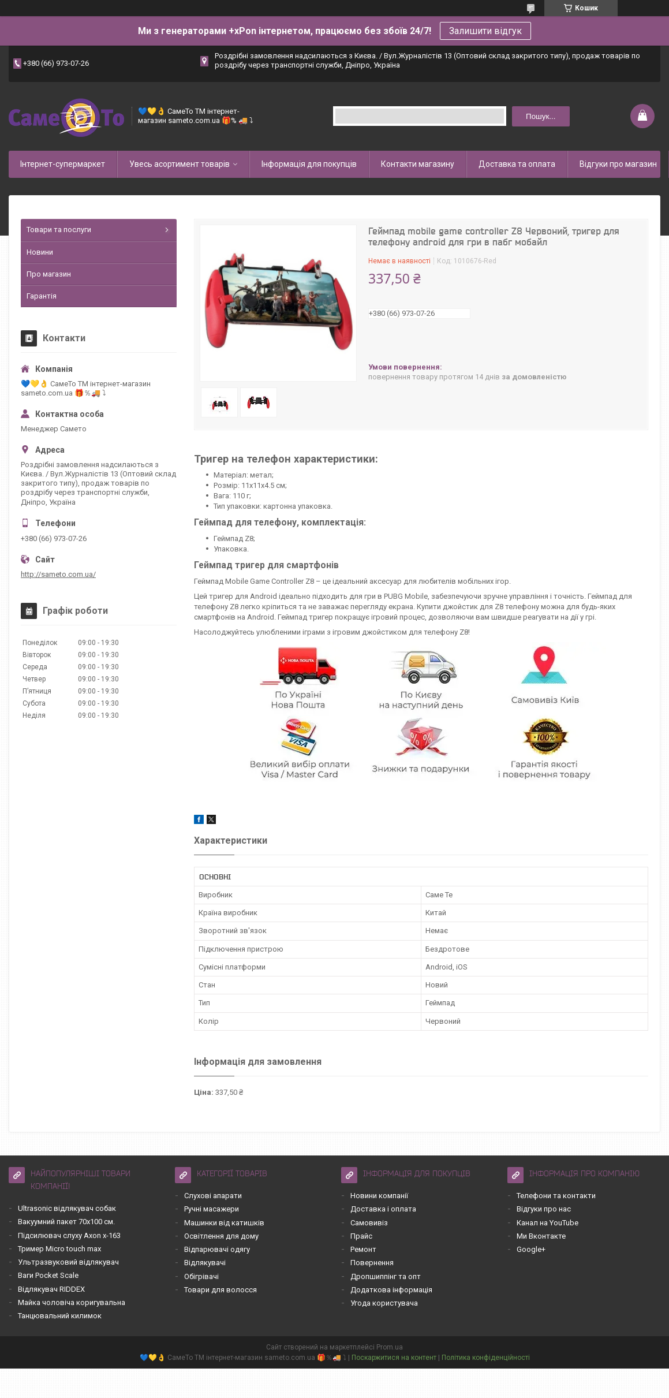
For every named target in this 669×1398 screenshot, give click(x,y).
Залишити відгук (485, 30)
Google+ (531, 1249)
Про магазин (49, 274)
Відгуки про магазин (618, 164)
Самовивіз (369, 1222)
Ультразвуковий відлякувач (68, 1262)
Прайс (361, 1236)
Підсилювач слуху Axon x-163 (69, 1235)
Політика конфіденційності (486, 1358)
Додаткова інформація (391, 1289)
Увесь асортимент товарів (179, 164)
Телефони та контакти (556, 1195)
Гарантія (42, 296)
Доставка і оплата (383, 1209)
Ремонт (363, 1249)
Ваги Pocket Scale (48, 1275)
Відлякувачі (205, 1262)
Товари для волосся (220, 1289)
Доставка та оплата (517, 164)
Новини (40, 252)
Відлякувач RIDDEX (51, 1289)
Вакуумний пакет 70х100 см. (66, 1221)
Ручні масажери (211, 1209)
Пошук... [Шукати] (540, 116)
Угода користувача (384, 1303)
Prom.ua (389, 1347)
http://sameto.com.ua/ (58, 574)
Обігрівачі (201, 1276)
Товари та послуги (59, 229)
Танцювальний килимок (60, 1315)
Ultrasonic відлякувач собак (67, 1208)
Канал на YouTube (547, 1222)
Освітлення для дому (221, 1236)
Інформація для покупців (309, 164)
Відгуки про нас (544, 1209)
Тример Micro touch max (59, 1248)
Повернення (372, 1262)
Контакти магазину (417, 164)
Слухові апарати (213, 1195)
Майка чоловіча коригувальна (71, 1302)
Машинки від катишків (224, 1222)
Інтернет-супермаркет (62, 164)
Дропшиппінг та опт (385, 1276)
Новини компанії (379, 1195)
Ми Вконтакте (541, 1236)
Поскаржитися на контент (394, 1358)
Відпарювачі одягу (217, 1249)
